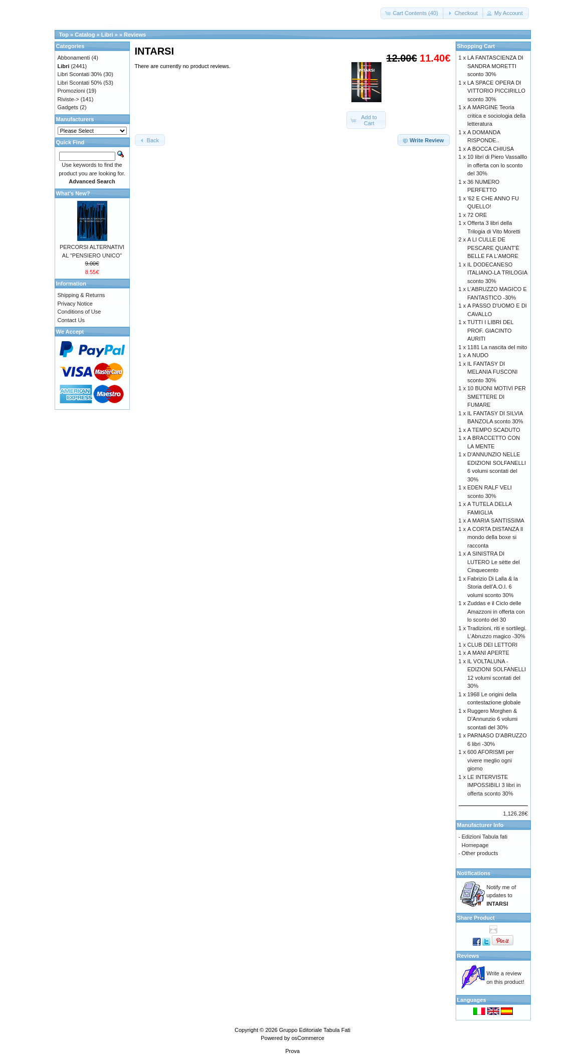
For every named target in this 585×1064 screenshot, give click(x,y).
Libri (107, 35)
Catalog (85, 35)
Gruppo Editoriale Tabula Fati (314, 1030)
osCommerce (307, 1038)
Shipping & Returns (81, 295)
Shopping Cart (476, 46)
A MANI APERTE (488, 653)
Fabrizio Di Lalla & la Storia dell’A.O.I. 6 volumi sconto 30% (492, 587)
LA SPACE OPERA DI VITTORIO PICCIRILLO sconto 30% (496, 91)
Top (64, 35)
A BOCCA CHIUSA (490, 149)
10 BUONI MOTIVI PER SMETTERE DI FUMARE (496, 396)
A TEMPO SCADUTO (493, 430)
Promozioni (71, 91)
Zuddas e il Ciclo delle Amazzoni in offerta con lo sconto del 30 (496, 611)
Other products (480, 853)
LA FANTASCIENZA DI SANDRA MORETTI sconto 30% (495, 66)
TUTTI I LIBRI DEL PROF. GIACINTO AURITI (490, 330)
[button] (412, 13)
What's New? (73, 193)
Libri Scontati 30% (80, 74)
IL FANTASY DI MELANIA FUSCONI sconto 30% (492, 372)
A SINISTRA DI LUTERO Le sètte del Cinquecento (493, 562)
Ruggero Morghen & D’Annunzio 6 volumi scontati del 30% (492, 719)
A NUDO (477, 355)
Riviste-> (68, 99)
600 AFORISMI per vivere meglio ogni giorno (490, 760)
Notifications (474, 873)
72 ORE (477, 215)
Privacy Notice (75, 304)
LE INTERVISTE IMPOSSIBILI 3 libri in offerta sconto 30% (493, 785)
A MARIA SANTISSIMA (495, 520)
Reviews (135, 35)
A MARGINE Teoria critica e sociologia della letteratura (496, 115)
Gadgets (68, 107)
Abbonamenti (74, 58)
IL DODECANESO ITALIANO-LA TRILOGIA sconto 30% (497, 272)
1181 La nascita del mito (497, 347)
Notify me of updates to (501, 895)
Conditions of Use (79, 312)
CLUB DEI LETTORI (492, 645)
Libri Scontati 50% (80, 83)
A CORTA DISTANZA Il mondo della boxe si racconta (495, 537)
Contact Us (71, 320)
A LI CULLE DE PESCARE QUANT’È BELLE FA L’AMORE (493, 247)
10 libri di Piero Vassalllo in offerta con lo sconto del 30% (497, 165)
